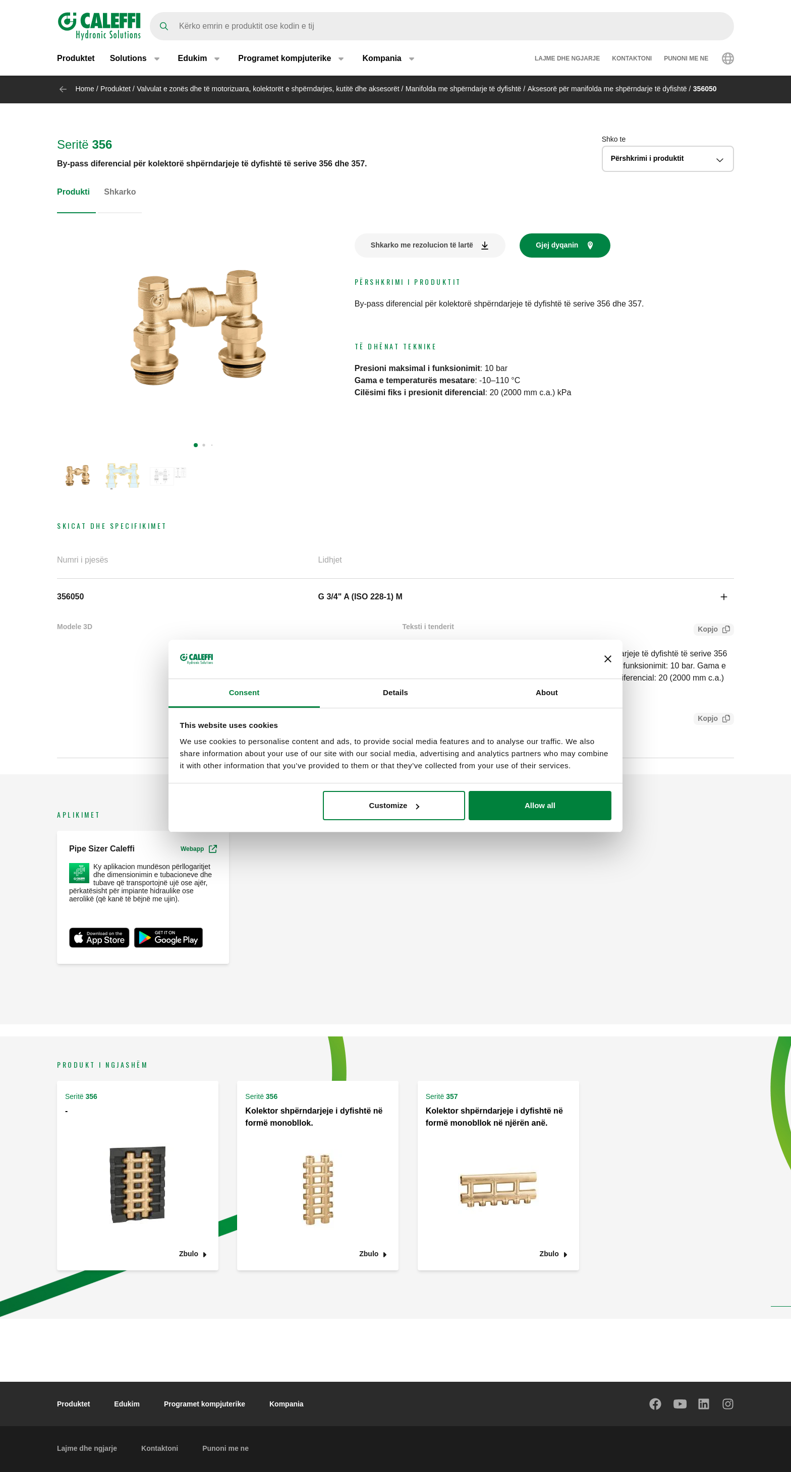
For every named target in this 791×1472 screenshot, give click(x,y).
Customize (394, 805)
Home (84, 89)
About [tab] (547, 692)
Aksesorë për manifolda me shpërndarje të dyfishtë (607, 89)
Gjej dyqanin (557, 245)
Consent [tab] (244, 692)
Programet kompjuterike (204, 1404)
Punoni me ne (686, 59)
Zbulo (188, 1254)
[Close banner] (607, 658)
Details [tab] (395, 692)
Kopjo (706, 630)
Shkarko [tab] (120, 192)
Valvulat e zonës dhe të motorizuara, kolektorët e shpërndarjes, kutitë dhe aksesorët (268, 89)
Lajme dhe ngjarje (567, 59)
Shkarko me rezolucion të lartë (422, 245)
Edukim (127, 1404)
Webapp (199, 849)
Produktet (76, 59)
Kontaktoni (632, 59)
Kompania (286, 1404)
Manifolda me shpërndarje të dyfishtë (464, 89)
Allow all (540, 805)
